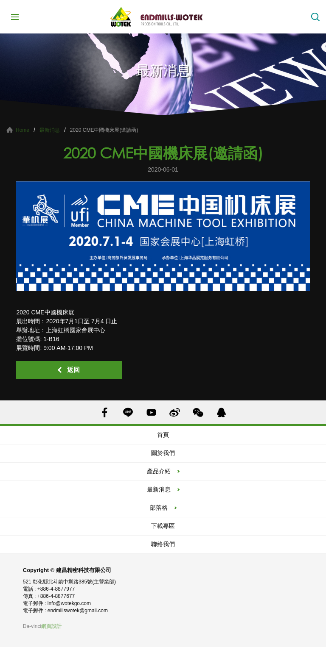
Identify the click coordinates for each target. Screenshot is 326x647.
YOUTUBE (151, 412)
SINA (174, 412)
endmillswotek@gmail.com (78, 611)
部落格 (159, 507)
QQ (221, 412)
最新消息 (49, 130)
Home (22, 130)
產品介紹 (159, 471)
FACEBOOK (104, 412)
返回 (73, 369)
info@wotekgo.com (69, 603)
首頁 (163, 434)
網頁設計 (51, 626)
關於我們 (163, 453)
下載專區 (163, 525)
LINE (128, 412)
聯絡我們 (163, 544)
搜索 (315, 17)
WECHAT (198, 412)
